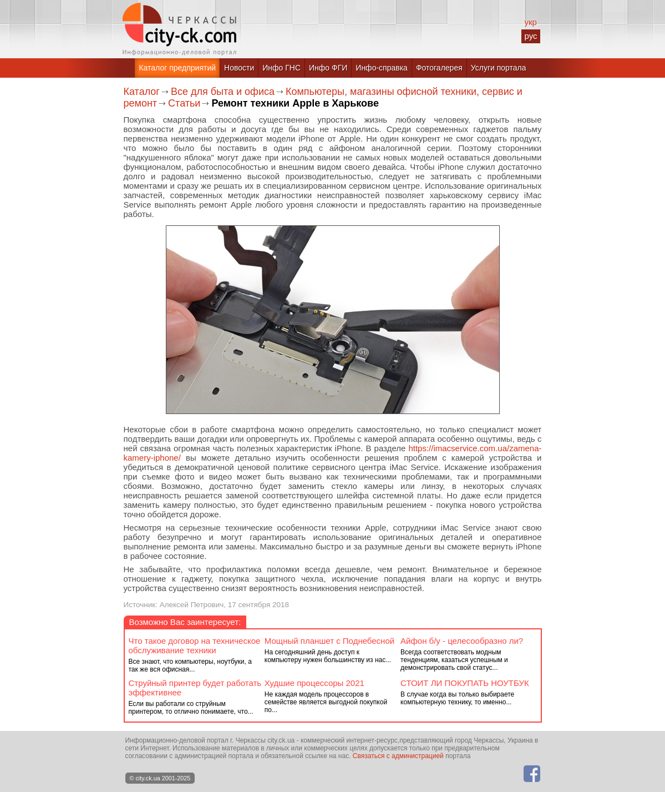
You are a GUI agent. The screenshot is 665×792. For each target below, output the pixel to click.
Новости (239, 67)
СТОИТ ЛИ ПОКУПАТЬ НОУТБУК (464, 683)
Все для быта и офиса (223, 91)
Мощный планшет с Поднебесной (329, 640)
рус (530, 36)
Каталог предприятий (177, 67)
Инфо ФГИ (328, 67)
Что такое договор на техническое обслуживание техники (195, 645)
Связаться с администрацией (398, 756)
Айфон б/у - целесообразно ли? (461, 640)
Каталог (142, 91)
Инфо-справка (382, 67)
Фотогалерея (439, 67)
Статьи (184, 103)
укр (530, 22)
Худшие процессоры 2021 (314, 683)
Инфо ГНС (281, 67)
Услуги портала (498, 67)
